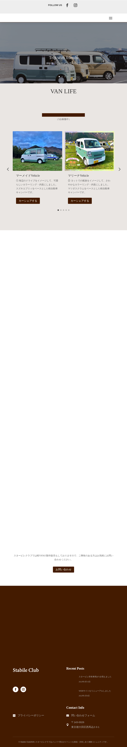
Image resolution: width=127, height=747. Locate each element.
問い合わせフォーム (83, 715)
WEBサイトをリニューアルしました (95, 691)
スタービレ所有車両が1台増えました (95, 677)
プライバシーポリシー (31, 715)
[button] (8, 169)
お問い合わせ (63, 569)
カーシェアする (28, 200)
